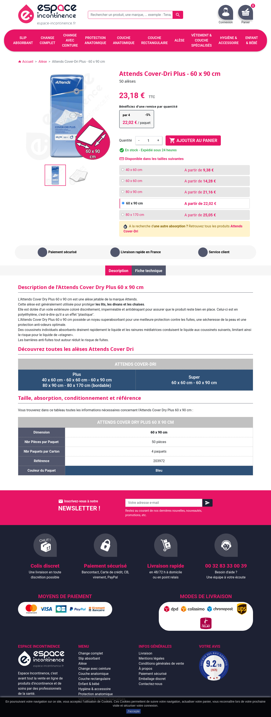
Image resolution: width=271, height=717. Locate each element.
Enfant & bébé (88, 684)
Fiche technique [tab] (148, 270)
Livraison (145, 653)
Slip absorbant (89, 658)
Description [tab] (118, 270)
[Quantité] (148, 140)
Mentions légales (151, 658)
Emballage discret (152, 679)
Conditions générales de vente (161, 663)
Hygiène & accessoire (94, 689)
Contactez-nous (150, 684)
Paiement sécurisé (153, 674)
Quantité (125, 140)
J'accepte (133, 711)
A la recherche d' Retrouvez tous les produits (183, 228)
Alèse (82, 663)
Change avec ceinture (94, 669)
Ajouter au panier (193, 140)
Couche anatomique (93, 674)
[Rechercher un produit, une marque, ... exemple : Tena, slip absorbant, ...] (135, 15)
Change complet (90, 653)
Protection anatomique (95, 694)
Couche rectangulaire (94, 679)
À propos (145, 669)
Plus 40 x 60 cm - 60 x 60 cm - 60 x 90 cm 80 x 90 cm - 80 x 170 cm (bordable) (77, 380)
